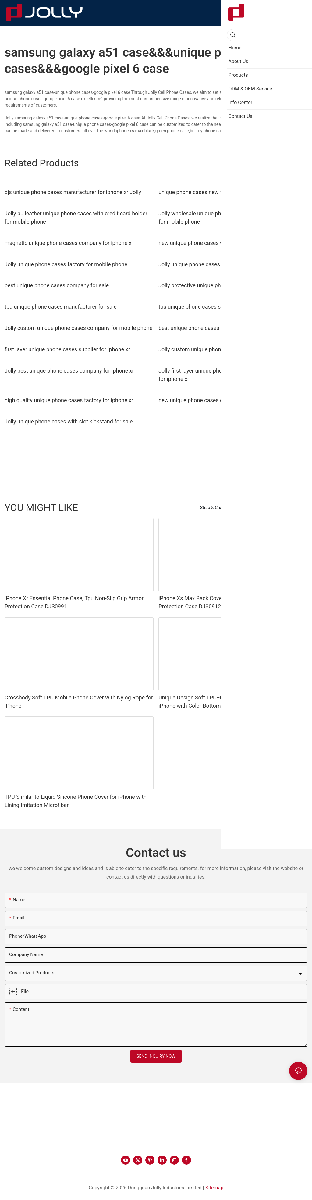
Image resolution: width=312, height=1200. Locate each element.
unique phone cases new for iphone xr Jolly (211, 192)
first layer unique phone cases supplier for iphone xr (67, 349)
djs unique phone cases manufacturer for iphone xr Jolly (73, 192)
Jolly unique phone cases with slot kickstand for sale (69, 421)
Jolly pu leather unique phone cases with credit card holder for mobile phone (76, 217)
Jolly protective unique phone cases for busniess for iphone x (232, 285)
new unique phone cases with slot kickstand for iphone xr (228, 243)
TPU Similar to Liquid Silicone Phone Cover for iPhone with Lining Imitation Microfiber (76, 801)
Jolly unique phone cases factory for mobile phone (66, 264)
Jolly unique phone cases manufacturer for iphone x (221, 264)
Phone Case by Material (258, 507)
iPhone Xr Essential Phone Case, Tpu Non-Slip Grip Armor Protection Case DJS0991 (74, 602)
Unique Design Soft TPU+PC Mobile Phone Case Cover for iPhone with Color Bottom (228, 701)
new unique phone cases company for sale (210, 400)
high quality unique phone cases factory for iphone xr (69, 400)
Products (295, 507)
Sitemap (214, 1188)
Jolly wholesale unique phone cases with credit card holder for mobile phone (230, 217)
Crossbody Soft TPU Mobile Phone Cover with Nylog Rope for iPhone (79, 701)
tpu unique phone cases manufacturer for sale (61, 306)
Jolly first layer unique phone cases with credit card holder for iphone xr (229, 374)
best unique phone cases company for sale (57, 285)
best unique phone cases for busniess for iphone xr (220, 328)
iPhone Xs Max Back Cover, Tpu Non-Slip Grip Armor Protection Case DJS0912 (221, 602)
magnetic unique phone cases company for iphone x (68, 243)
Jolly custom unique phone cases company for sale (220, 349)
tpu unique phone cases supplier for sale (207, 306)
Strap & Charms (215, 507)
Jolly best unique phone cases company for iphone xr (69, 370)
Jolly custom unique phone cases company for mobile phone (78, 328)
